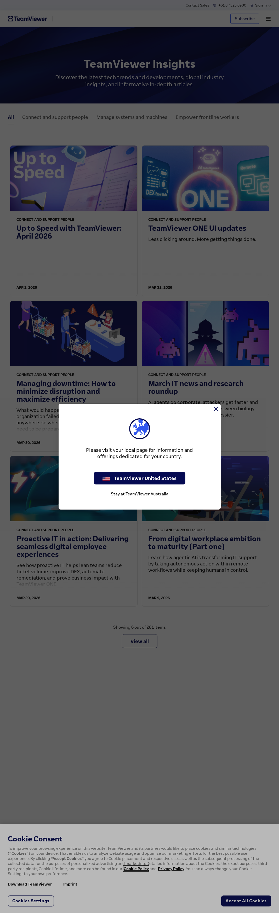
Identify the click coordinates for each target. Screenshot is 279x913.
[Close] (215, 409)
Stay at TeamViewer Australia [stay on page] (139, 494)
